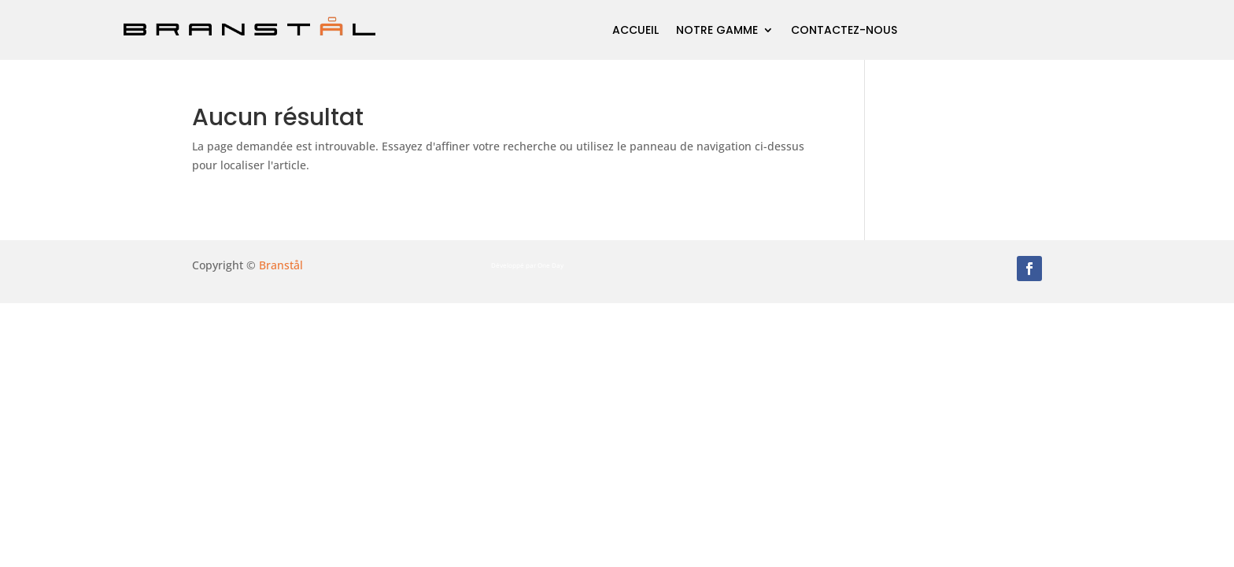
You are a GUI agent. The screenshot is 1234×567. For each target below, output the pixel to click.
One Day (550, 265)
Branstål (281, 265)
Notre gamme (717, 30)
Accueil (635, 30)
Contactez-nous (844, 30)
